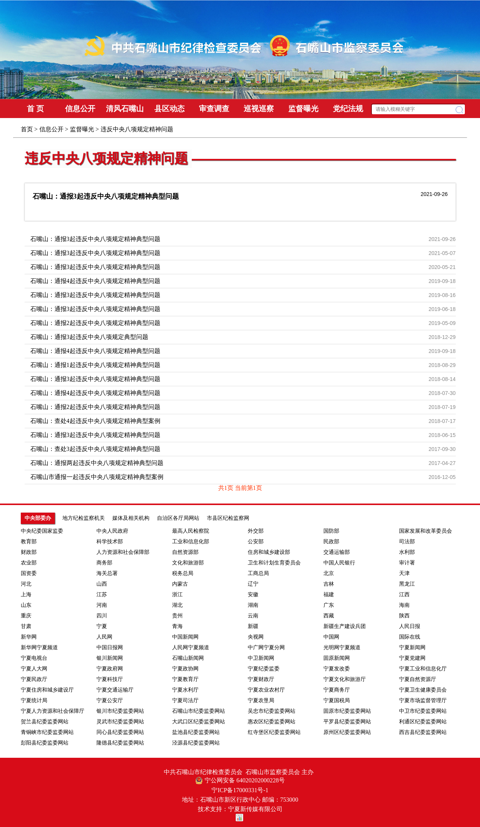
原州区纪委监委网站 (347, 732)
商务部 (104, 563)
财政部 (29, 552)
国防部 (331, 531)
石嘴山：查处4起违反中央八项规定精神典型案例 (95, 421)
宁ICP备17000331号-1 (239, 790)
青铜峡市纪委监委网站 (47, 732)
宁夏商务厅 (336, 690)
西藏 (328, 616)
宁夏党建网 (412, 658)
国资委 (29, 573)
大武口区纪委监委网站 (198, 721)
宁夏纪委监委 (264, 669)
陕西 (404, 616)
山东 (26, 605)
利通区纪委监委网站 (423, 721)
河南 (101, 605)
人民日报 (409, 626)
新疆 (253, 626)
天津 (404, 573)
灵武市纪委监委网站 (120, 721)
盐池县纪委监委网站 (196, 732)
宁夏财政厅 (261, 679)
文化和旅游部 (188, 563)
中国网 (331, 637)
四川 (101, 616)
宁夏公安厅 (109, 700)
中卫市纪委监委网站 (423, 711)
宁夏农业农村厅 (266, 690)
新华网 (29, 637)
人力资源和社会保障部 (122, 552)
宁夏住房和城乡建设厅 (47, 690)
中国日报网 (109, 647)
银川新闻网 (109, 658)
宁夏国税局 (336, 700)
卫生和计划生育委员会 (274, 563)
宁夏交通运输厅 (115, 690)
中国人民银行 (339, 563)
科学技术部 (109, 541)
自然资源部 (185, 552)
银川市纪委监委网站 (120, 711)
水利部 (407, 552)
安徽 (253, 594)
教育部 (29, 541)
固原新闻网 (336, 658)
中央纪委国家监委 (42, 531)
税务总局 (182, 573)
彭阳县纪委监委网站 (44, 743)
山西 (101, 584)
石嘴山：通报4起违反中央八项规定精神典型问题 (95, 281)
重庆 (26, 616)
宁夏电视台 (34, 658)
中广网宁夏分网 (266, 647)
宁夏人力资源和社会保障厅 (52, 711)
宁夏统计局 (34, 700)
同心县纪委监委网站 (120, 732)
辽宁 (253, 584)
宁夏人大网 (34, 669)
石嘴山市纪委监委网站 (198, 711)
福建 (328, 594)
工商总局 (258, 573)
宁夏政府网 (109, 669)
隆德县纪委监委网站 (120, 743)
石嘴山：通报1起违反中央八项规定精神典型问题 (95, 365)
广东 (328, 605)
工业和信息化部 (190, 541)
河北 (26, 584)
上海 (26, 594)
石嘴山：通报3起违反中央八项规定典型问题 (89, 337)
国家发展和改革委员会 (425, 531)
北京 (328, 573)
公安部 (256, 541)
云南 (253, 616)
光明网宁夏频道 (341, 647)
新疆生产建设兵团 (344, 626)
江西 (404, 594)
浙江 (177, 594)
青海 (177, 626)
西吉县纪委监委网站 (423, 732)
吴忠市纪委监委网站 (271, 711)
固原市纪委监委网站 (347, 711)
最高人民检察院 (190, 531)
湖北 (177, 605)
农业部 (29, 563)
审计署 (407, 563)
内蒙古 (180, 584)
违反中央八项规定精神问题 (106, 158)
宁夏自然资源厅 (417, 679)
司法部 (407, 541)
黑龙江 (407, 584)
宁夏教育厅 (185, 679)
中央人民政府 (112, 531)
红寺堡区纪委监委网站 (274, 732)
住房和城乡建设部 (269, 552)
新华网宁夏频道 (39, 647)
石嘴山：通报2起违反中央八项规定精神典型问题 (95, 323)
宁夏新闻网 (412, 647)
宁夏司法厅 (185, 700)
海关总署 (107, 573)
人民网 (104, 637)
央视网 (256, 637)
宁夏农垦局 (261, 700)
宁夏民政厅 (34, 679)
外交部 (256, 531)
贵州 (177, 616)
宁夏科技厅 (109, 679)
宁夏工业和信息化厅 (423, 669)
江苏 (101, 594)
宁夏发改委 (336, 669)
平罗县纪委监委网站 (347, 721)
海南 (404, 605)
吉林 (328, 584)
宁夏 (101, 626)
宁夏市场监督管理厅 (423, 700)
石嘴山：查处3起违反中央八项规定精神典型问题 (95, 449)
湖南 (253, 605)
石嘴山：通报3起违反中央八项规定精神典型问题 (106, 196)
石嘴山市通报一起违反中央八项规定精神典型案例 (96, 477)
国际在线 (409, 637)
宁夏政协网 (185, 669)
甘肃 (26, 626)
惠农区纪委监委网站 (271, 721)
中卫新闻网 (261, 658)
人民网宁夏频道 (190, 647)
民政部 (331, 541)
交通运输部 (336, 552)
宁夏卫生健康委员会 (423, 690)
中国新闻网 (185, 637)
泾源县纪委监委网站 (196, 743)
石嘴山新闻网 (188, 658)
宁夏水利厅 (185, 690)
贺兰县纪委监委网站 (44, 721)
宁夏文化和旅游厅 (344, 679)
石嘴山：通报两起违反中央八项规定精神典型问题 (96, 463)
